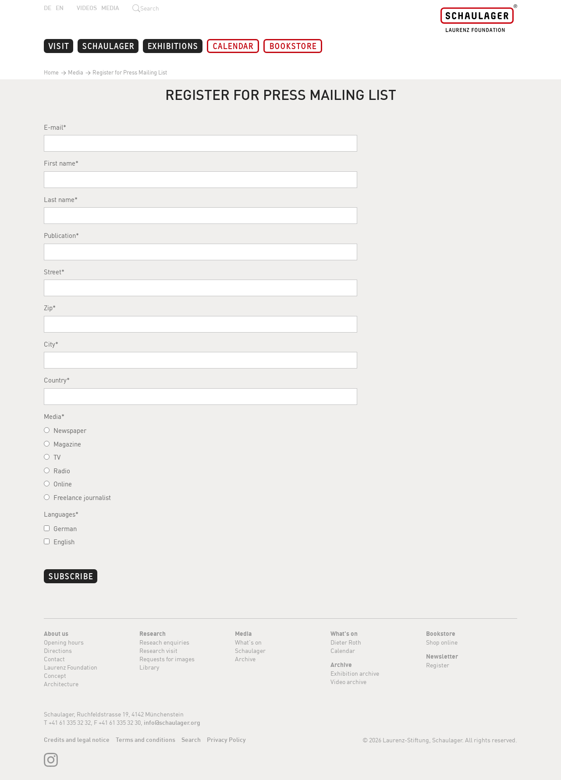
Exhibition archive (354, 673)
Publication (60, 235)
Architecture (61, 684)
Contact (54, 659)
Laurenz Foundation (70, 667)
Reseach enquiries (164, 642)
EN (60, 8)
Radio (57, 471)
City (49, 344)
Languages (59, 514)
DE (47, 8)
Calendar (233, 45)
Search (191, 740)
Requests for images (167, 659)
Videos (87, 8)
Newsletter (442, 656)
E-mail (53, 127)
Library (149, 667)
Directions (58, 650)
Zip (48, 308)
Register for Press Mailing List (129, 72)
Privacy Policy (226, 740)
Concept (55, 675)
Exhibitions (172, 45)
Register (437, 665)
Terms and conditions (145, 740)
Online (58, 484)
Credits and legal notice (77, 740)
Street (52, 272)
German (60, 529)
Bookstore (292, 45)
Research (152, 634)
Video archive (348, 681)
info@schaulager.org (172, 723)
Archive (245, 659)
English (59, 542)
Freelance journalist (77, 497)
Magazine (62, 444)
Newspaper (65, 430)
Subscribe (70, 575)
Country (55, 380)
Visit (58, 45)
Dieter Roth (345, 642)
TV (52, 457)
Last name (59, 199)
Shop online (442, 642)
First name (59, 163)
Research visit (158, 650)
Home (51, 72)
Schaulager (108, 45)
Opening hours (64, 642)
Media (110, 8)
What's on (248, 642)
